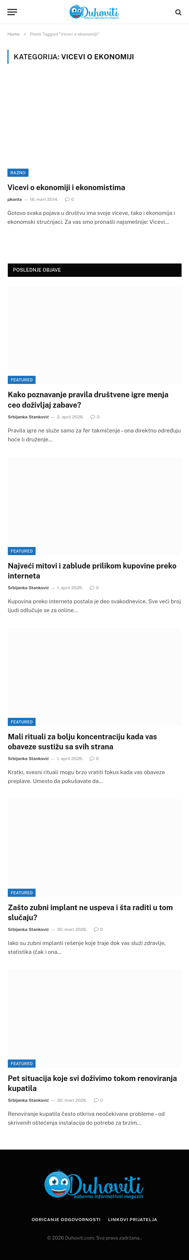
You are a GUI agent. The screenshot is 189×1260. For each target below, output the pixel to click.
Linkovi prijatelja (133, 1219)
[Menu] (12, 12)
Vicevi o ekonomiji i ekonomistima (66, 187)
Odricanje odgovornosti (66, 1219)
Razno (18, 172)
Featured (22, 380)
